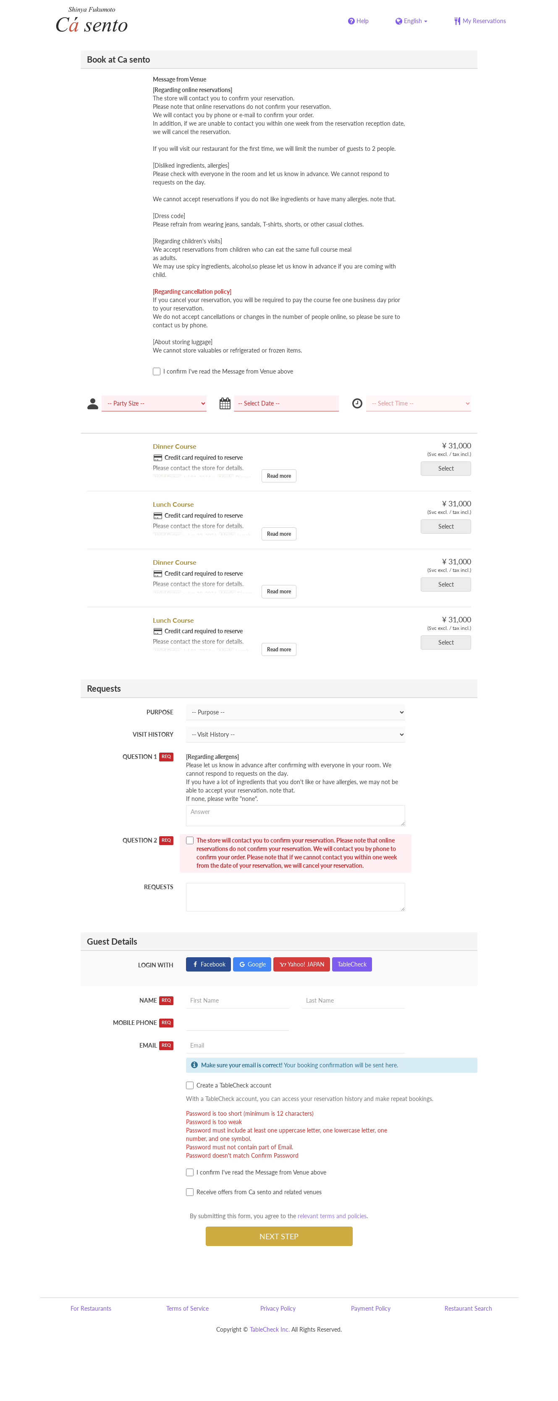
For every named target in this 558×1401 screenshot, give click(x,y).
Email (156, 1045)
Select (448, 468)
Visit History (153, 734)
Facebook (208, 964)
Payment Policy (370, 1308)
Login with (155, 965)
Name (156, 1000)
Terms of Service (187, 1308)
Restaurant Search (468, 1308)
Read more (279, 476)
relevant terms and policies (332, 1215)
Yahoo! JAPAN (302, 964)
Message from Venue (179, 79)
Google (252, 964)
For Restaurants (91, 1308)
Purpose (160, 712)
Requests (158, 886)
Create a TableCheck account (228, 1085)
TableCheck (352, 964)
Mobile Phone (143, 1023)
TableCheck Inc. (270, 1329)
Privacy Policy (278, 1308)
